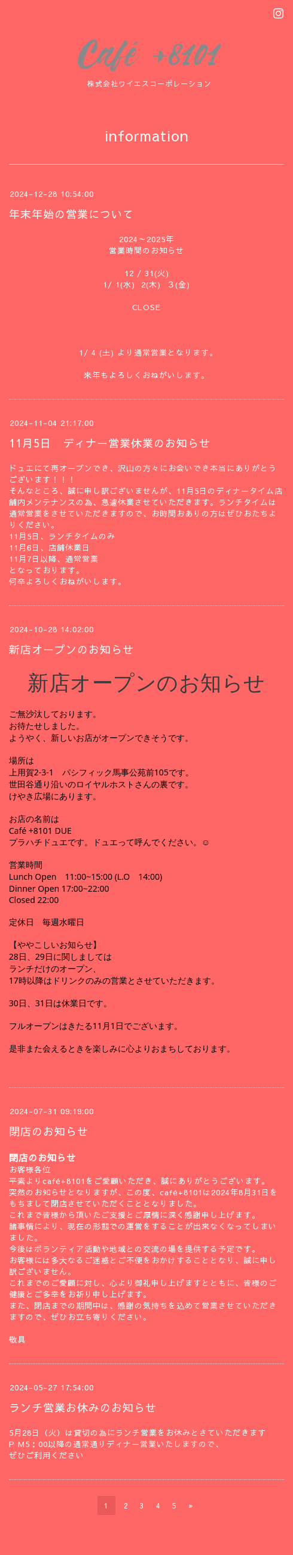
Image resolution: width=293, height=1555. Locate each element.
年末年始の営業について (71, 213)
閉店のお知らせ (48, 1131)
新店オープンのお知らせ (71, 649)
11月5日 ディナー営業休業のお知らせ (109, 442)
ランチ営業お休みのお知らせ (83, 1407)
